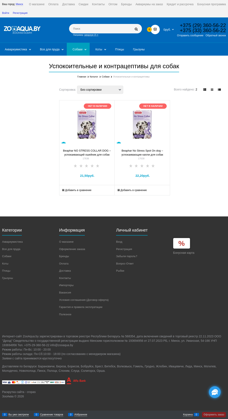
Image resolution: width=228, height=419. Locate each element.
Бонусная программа (211, 4)
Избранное (80, 414)
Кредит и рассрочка (180, 4)
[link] (205, 89)
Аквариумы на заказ (149, 4)
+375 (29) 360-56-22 (203, 25)
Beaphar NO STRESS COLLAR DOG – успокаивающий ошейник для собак (87, 152)
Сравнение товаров (51, 414)
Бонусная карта (183, 252)
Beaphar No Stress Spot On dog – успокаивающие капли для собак (142, 152)
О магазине (37, 4)
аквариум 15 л (91, 35)
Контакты (98, 4)
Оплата (53, 4)
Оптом (113, 4)
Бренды (126, 4)
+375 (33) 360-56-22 (203, 30)
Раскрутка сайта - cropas (19, 392)
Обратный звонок (216, 35)
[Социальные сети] (215, 392)
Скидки (83, 4)
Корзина (188, 414)
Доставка (68, 4)
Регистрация (20, 13)
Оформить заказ (214, 414)
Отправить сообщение (190, 35)
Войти (5, 13)
